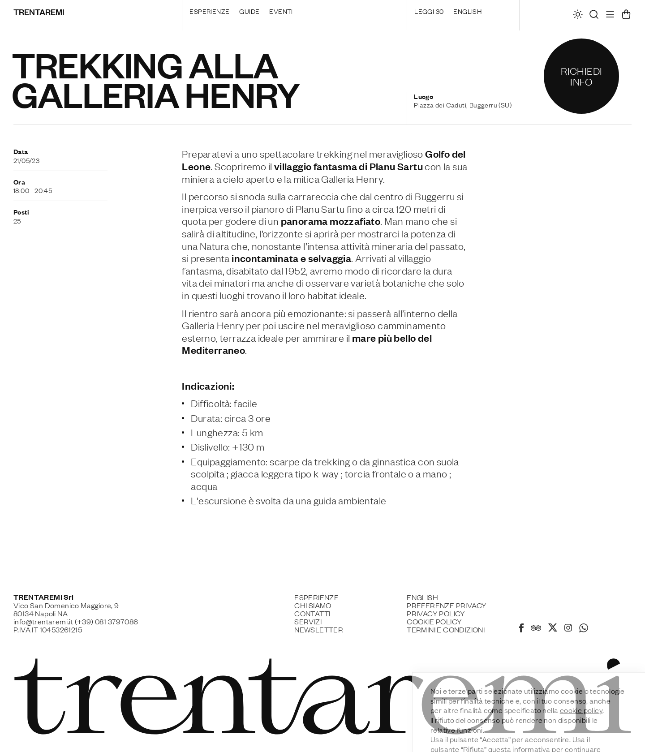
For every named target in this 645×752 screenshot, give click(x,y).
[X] (552, 629)
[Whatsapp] (583, 629)
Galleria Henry (352, 178)
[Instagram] (568, 628)
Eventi (280, 11)
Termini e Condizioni (446, 629)
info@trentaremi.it (43, 621)
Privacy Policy (436, 613)
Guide (249, 11)
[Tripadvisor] (536, 629)
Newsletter (318, 629)
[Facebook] (521, 629)
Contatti (312, 613)
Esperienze (209, 11)
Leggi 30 (428, 11)
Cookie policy (434, 621)
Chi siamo (312, 605)
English (467, 11)
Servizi (308, 621)
